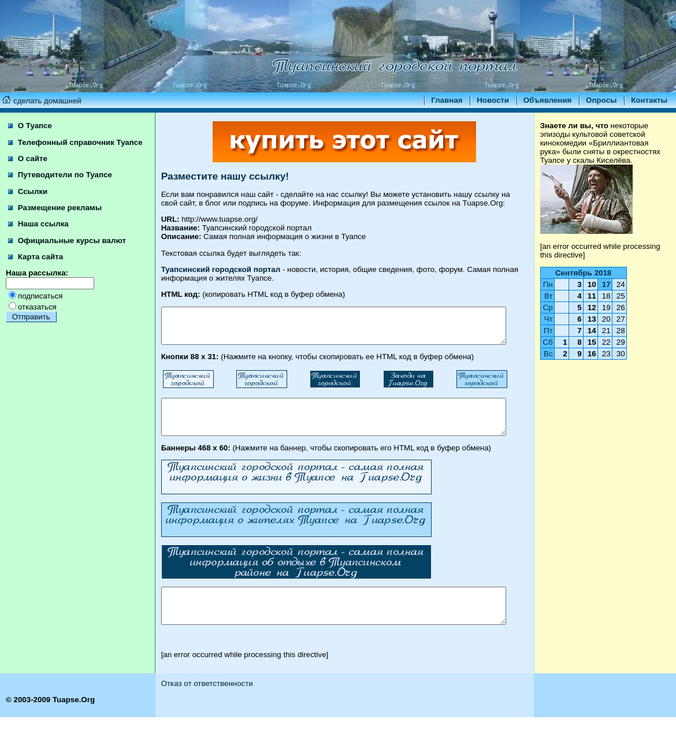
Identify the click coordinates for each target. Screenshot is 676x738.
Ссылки (27, 200)
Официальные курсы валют (67, 249)
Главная (446, 100)
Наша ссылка (38, 232)
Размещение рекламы (55, 216)
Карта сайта (35, 265)
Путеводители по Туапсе (60, 183)
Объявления (547, 100)
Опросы (601, 100)
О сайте (27, 167)
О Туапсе (30, 125)
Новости (493, 100)
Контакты (649, 100)
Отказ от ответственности (196, 704)
